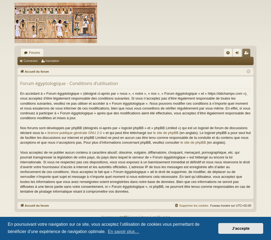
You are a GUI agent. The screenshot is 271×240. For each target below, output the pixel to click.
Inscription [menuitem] (247, 54)
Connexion (31, 60)
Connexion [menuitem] (238, 54)
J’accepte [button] (241, 228)
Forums (34, 53)
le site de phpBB (166, 133)
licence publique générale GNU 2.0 (75, 133)
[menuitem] (228, 53)
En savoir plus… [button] (123, 231)
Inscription (52, 60)
